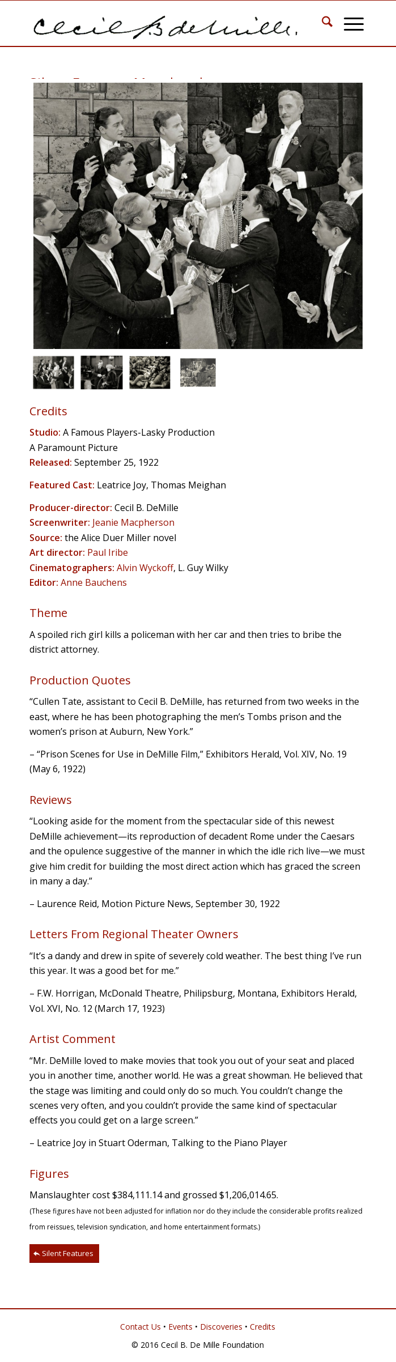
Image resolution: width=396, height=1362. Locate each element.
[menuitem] (321, 23)
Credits (262, 1326)
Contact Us (140, 1326)
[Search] (321, 23)
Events (180, 1326)
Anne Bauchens (94, 582)
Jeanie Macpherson (133, 522)
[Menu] (348, 23)
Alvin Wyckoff (145, 567)
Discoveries (221, 1326)
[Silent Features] (64, 1253)
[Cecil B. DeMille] (164, 23)
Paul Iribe (107, 552)
